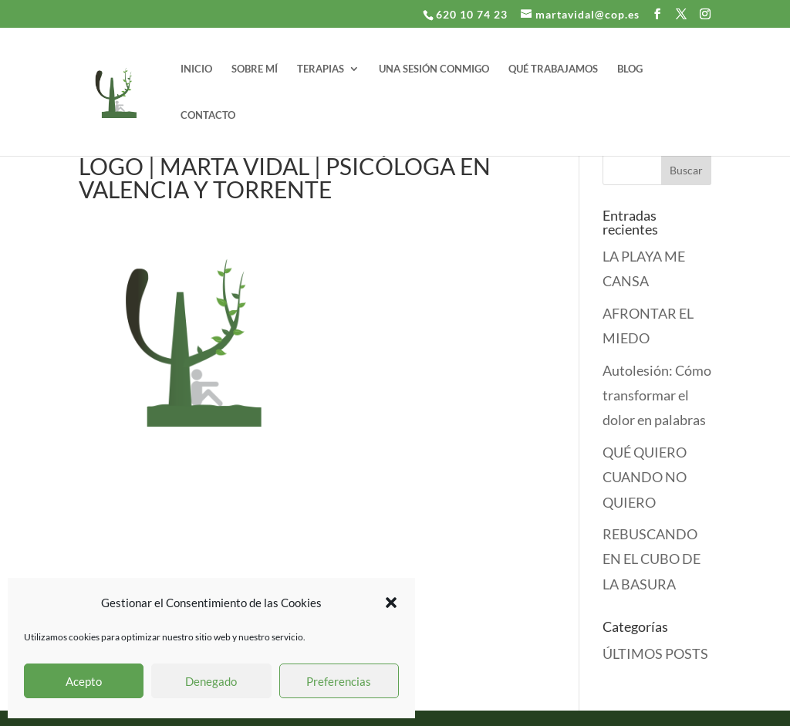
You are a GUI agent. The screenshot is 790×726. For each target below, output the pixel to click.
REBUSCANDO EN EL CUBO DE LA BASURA (652, 559)
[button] (391, 602)
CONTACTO (208, 115)
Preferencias (338, 681)
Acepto (84, 681)
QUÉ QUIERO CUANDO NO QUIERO (645, 477)
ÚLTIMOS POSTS (655, 653)
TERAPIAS (320, 69)
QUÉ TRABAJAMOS (553, 69)
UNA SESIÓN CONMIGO (434, 69)
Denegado (211, 681)
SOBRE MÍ (254, 69)
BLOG (630, 69)
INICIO (196, 69)
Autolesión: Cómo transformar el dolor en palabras (657, 395)
